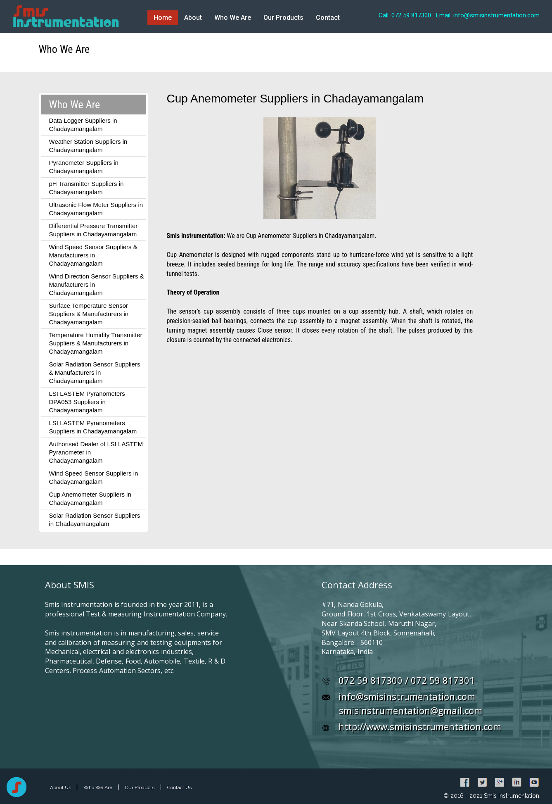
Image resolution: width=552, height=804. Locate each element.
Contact (328, 17)
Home (163, 17)
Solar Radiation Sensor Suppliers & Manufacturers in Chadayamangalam (94, 372)
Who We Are (232, 17)
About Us (61, 787)
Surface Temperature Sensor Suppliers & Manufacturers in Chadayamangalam (89, 314)
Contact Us (179, 787)
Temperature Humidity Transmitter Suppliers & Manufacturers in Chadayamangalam (95, 343)
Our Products (283, 17)
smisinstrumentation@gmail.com (410, 710)
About (193, 17)
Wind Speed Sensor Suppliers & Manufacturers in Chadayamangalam (93, 255)
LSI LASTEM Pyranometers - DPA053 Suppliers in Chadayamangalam (89, 402)
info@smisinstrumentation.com (407, 696)
